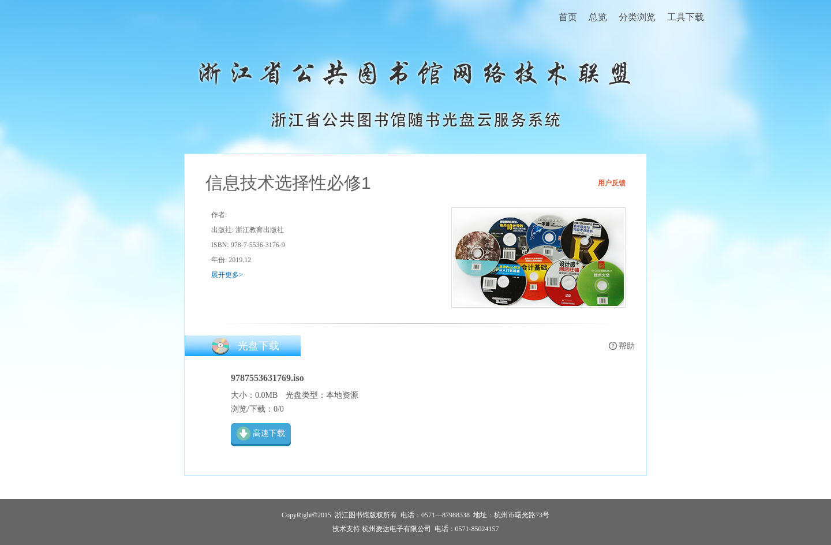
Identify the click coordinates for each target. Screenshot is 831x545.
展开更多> (227, 275)
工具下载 (685, 17)
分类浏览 (637, 17)
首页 (568, 17)
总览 (598, 17)
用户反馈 (612, 183)
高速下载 (269, 433)
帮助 (627, 345)
